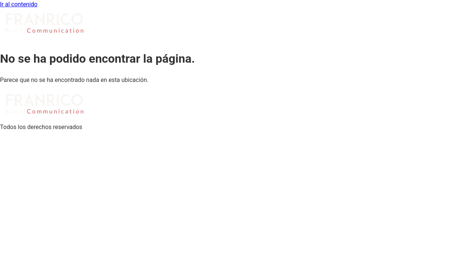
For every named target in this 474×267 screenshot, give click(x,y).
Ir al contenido (18, 4)
